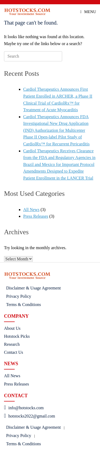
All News (31, 209)
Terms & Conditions (23, 304)
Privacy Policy (18, 296)
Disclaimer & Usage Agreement (33, 288)
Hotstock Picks (17, 336)
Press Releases (35, 216)
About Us (12, 328)
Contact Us (13, 352)
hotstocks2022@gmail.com (29, 416)
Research (12, 344)
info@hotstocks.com (24, 408)
